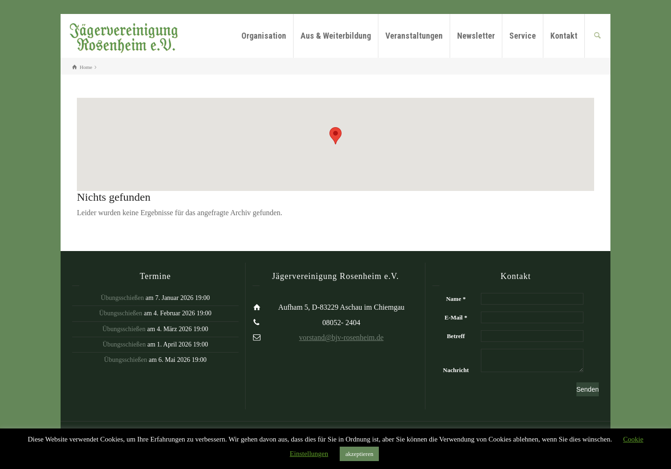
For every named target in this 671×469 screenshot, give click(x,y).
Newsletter (476, 36)
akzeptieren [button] (359, 453)
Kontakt (563, 36)
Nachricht (456, 370)
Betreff (456, 336)
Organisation (263, 36)
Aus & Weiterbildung (336, 36)
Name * (456, 299)
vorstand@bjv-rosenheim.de (341, 337)
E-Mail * (456, 317)
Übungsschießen (122, 297)
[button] (335, 135)
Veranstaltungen (414, 36)
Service (522, 36)
